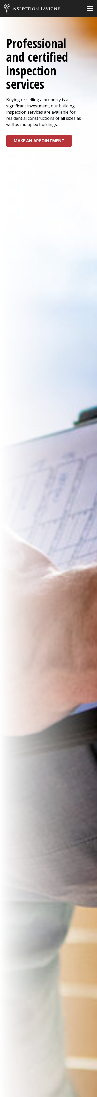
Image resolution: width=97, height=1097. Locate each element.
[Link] (32, 8)
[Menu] (89, 8)
